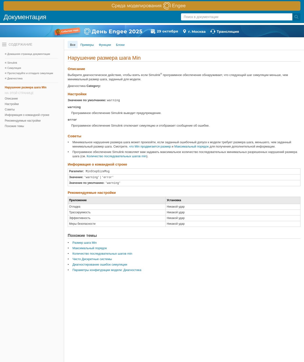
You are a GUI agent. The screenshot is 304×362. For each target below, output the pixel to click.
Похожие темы (14, 126)
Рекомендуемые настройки (23, 120)
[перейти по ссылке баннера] (152, 6)
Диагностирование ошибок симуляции (99, 264)
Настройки (12, 104)
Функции (105, 45)
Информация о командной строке (27, 115)
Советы (10, 109)
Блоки (120, 45)
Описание (11, 98)
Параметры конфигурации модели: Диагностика (106, 270)
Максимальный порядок (191, 146)
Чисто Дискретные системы (92, 259)
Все (72, 45)
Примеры (87, 45)
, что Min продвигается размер (149, 146)
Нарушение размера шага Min (26, 87)
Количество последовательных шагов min (117, 156)
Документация (25, 17)
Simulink (12, 62)
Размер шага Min (84, 242)
